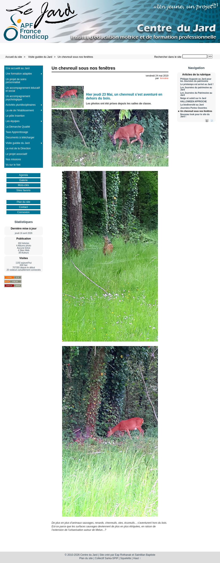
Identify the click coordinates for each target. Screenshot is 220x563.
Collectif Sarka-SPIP (106, 558)
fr (215, 4)
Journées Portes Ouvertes (193, 108)
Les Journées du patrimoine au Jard (196, 89)
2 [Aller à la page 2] (211, 121)
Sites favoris (23, 190)
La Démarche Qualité (18, 126)
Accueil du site (13, 56)
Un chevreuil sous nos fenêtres (75, 56)
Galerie (23, 180)
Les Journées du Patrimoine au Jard (196, 94)
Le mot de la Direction (18, 148)
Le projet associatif (16, 154)
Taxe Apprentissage (17, 132)
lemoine (164, 78)
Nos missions (13, 159)
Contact (23, 207)
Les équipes (13, 121)
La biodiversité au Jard (192, 105)
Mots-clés (23, 185)
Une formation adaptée (19, 73)
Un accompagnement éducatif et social (23, 89)
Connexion (23, 212)
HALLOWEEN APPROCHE (193, 102)
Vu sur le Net (13, 164)
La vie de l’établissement (20, 110)
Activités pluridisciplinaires (20, 104)
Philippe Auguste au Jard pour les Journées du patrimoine (195, 80)
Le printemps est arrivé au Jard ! (197, 84)
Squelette (125, 558)
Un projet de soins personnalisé (16, 81)
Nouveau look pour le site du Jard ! (195, 115)
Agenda (23, 175)
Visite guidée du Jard (40, 56)
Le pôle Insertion (15, 115)
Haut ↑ (137, 558)
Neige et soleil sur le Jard (193, 98)
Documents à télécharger (20, 137)
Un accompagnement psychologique (18, 98)
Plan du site (23, 201)
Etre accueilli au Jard (17, 68)
